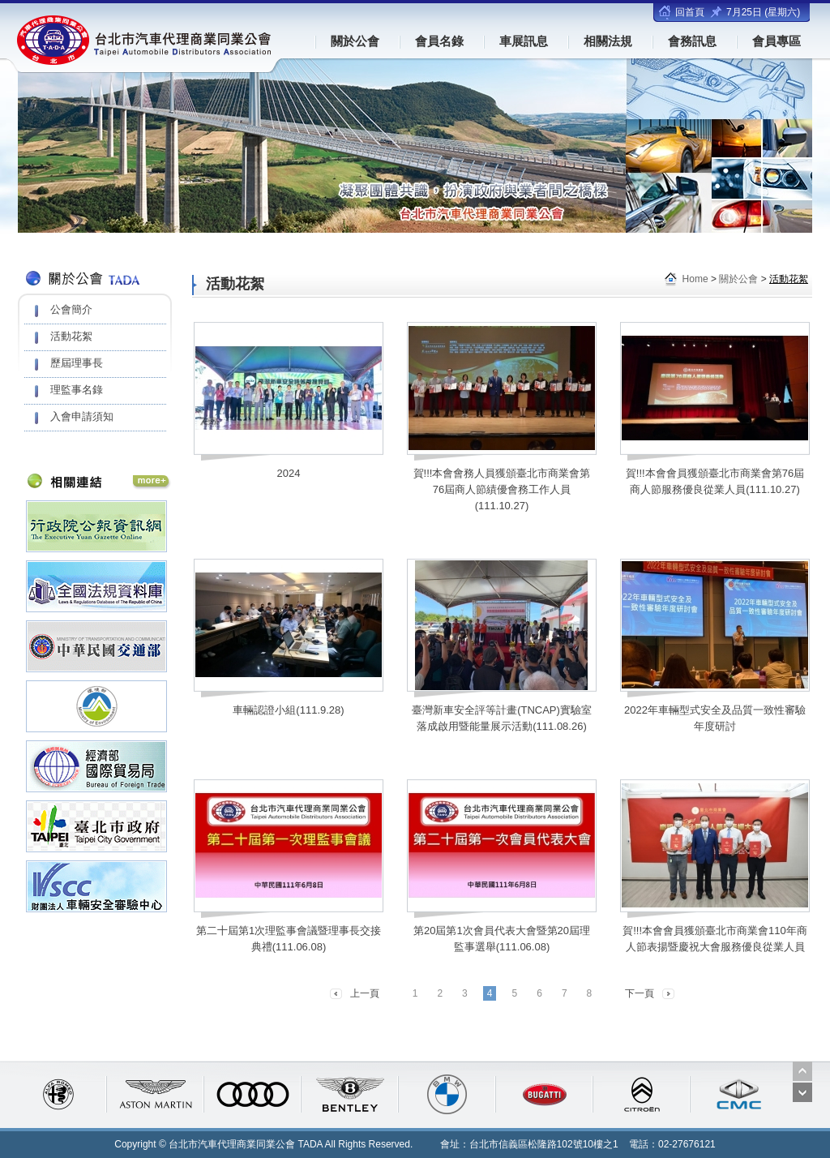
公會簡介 (71, 309)
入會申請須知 (81, 416)
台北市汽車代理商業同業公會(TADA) (145, 40)
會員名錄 (439, 41)
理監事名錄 (76, 390)
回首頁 (689, 12)
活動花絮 (71, 336)
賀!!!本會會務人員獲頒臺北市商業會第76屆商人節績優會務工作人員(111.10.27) (502, 489)
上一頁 (364, 994)
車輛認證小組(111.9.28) (288, 710)
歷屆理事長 (76, 363)
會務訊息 (692, 41)
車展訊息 (523, 41)
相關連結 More (151, 482)
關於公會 (355, 41)
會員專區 (776, 41)
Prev (802, 1071)
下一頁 (639, 994)
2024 (289, 473)
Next (802, 1092)
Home (695, 279)
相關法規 (608, 41)
